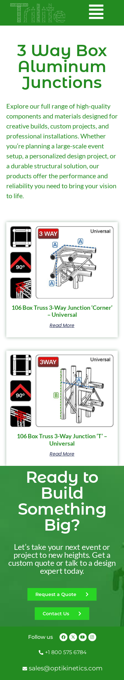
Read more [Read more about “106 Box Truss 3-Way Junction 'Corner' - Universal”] (62, 325)
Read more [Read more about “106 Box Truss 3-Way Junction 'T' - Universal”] (62, 454)
